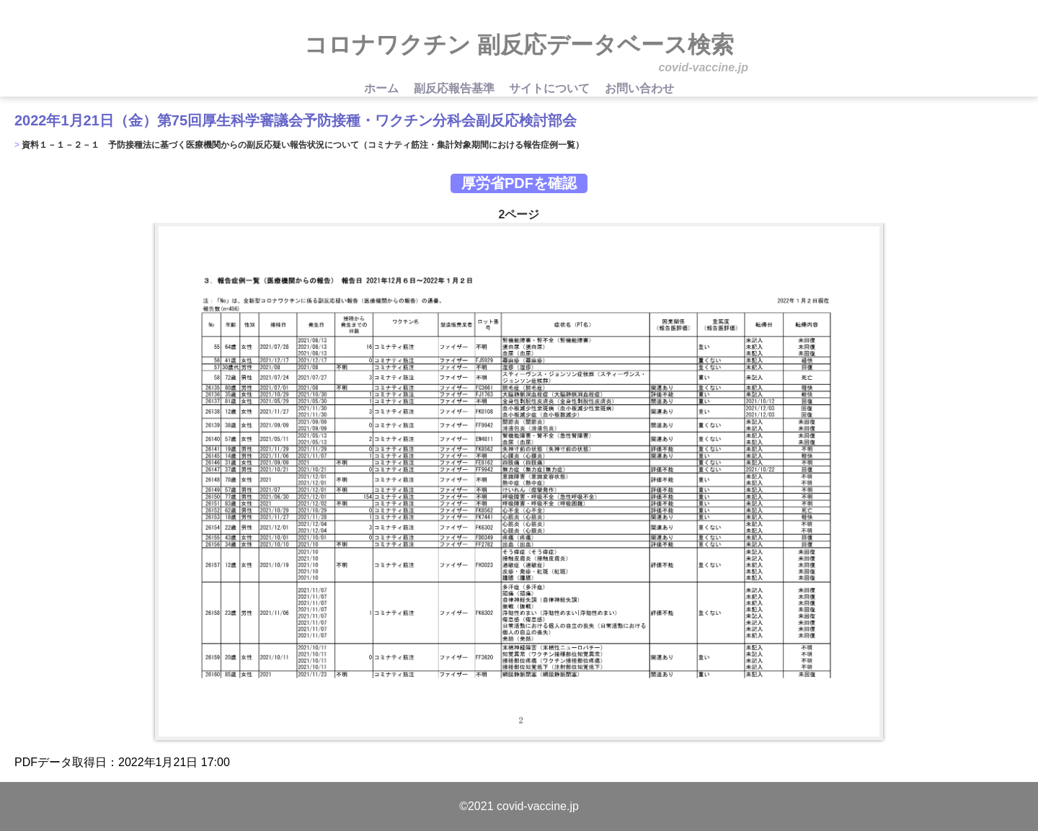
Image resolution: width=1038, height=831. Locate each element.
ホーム (383, 88)
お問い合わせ (639, 88)
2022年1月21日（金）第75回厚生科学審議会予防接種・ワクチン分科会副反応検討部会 (295, 120)
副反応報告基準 (455, 88)
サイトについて (551, 88)
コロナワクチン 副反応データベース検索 (519, 45)
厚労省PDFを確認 (519, 183)
